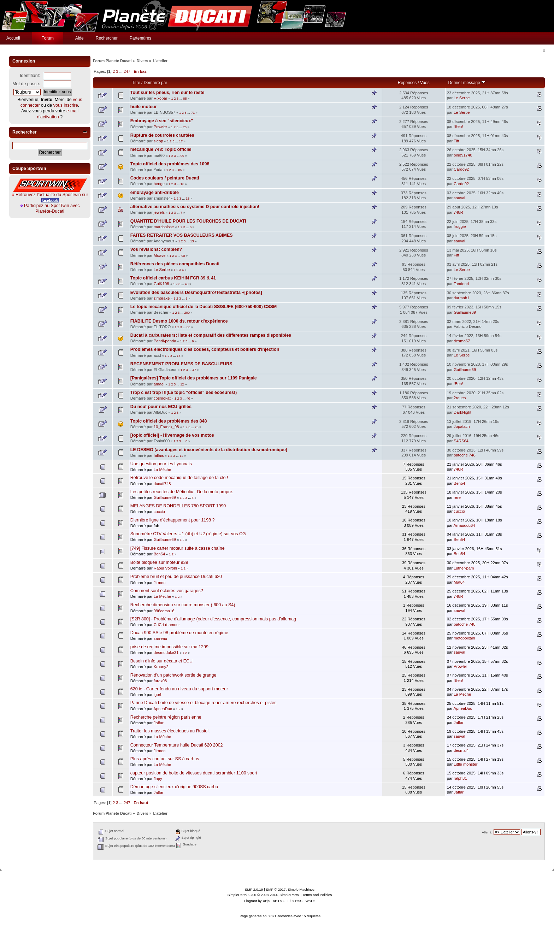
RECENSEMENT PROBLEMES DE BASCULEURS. (182, 363)
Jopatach (462, 426)
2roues (460, 398)
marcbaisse (164, 227)
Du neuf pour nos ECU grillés (160, 406)
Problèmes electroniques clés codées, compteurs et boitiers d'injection (204, 349)
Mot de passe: (26, 83)
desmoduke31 (166, 652)
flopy (158, 779)
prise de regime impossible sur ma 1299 (169, 646)
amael (159, 384)
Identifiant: (30, 75)
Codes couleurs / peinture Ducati (164, 178)
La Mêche (162, 469)
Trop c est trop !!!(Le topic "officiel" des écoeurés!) (183, 392)
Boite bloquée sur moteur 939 (159, 562)
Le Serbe (462, 98)
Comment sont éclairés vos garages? (166, 590)
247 (127, 71)
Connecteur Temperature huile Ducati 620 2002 (176, 745)
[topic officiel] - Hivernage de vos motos (172, 435)
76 (185, 127)
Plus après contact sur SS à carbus (164, 758)
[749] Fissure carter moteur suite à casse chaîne (177, 548)
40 (186, 284)
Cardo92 (461, 169)
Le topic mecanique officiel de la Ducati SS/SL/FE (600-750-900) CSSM (203, 306)
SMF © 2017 (276, 889)
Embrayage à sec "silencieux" (161, 120)
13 (187, 198)
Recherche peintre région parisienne (165, 717)
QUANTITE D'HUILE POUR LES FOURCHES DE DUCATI (188, 221)
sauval (459, 198)
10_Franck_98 (166, 427)
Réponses (407, 82)
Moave (160, 255)
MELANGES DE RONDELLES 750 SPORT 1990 (178, 505)
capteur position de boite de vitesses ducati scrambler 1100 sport (193, 773)
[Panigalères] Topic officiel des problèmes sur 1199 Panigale (193, 378)
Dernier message (466, 82)
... (121, 71)
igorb (158, 694)
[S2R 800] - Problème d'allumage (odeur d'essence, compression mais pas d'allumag (213, 619)
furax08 (160, 681)
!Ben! (458, 126)
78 (196, 427)
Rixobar (160, 98)
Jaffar (159, 723)
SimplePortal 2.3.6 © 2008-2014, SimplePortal (264, 895)
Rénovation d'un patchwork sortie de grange (173, 675)
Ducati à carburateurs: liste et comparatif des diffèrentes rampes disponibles (210, 335)
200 (187, 312)
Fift (456, 141)
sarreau (160, 638)
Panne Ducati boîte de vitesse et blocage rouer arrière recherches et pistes (203, 702)
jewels (159, 212)
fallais (159, 455)
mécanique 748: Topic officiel (160, 149)
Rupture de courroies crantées (162, 135)
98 (183, 256)
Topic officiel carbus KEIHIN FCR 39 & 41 (173, 278)
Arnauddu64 (464, 525)
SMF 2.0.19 (254, 889)
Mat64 (459, 582)
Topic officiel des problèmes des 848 (168, 421)
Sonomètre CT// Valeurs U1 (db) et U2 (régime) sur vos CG (188, 533)
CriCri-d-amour (167, 625)
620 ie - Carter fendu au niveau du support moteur (179, 688)
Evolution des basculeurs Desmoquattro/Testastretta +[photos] (196, 292)
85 (185, 98)
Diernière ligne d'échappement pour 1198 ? (172, 520)
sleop (158, 141)
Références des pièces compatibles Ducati (174, 263)
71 (193, 112)
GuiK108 (161, 284)
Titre (136, 82)
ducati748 (162, 484)
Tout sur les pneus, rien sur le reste (167, 92)
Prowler (160, 127)
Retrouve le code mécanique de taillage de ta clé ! (179, 477)
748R (458, 212)
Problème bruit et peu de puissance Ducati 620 (176, 576)
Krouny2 (161, 667)
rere (457, 497)
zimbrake (162, 298)
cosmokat (162, 398)
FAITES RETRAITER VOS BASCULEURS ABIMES (181, 235)
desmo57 (462, 341)
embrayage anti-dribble (154, 192)
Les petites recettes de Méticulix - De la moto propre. (182, 491)
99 (182, 156)
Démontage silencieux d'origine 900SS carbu (174, 786)
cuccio (159, 511)
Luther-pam (464, 568)
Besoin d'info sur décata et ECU (161, 661)
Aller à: (487, 832)
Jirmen (160, 582)
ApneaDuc (162, 709)
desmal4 (461, 750)
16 (182, 184)
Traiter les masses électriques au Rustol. (170, 731)
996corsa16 (164, 611)
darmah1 (461, 298)
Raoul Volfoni (165, 568)
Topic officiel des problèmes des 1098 (170, 163)
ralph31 (460, 778)
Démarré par (155, 82)
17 (180, 141)
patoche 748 (465, 455)
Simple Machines (301, 889)
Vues (425, 82)
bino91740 (463, 155)
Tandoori (461, 284)
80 (188, 327)
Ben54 (459, 483)
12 (182, 384)
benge (159, 184)
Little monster (465, 764)
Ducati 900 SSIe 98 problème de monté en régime (179, 632)
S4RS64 (461, 441)
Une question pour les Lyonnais (161, 463)
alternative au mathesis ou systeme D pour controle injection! (194, 206)
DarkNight (462, 412)
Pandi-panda (165, 341)
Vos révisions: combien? (156, 249)
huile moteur (143, 106)
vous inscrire (65, 105)
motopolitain (464, 638)
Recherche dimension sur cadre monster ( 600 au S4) (182, 604)
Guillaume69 (465, 312)
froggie (460, 226)
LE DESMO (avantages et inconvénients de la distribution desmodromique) (208, 449)
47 (194, 370)
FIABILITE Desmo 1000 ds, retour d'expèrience (179, 321)
